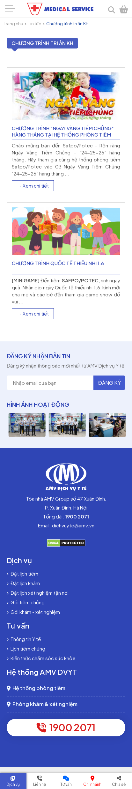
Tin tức (34, 23)
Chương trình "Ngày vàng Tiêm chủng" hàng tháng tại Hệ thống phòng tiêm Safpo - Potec (63, 134)
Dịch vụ (13, 784)
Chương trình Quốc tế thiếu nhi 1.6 (58, 263)
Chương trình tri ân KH (67, 23)
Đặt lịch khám (23, 583)
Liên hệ (39, 784)
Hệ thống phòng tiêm (36, 688)
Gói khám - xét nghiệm (33, 612)
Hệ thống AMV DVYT (42, 671)
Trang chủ (13, 23)
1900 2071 (66, 727)
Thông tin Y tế (24, 639)
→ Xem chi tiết (33, 185)
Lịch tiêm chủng (26, 648)
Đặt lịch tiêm (22, 573)
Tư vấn (66, 784)
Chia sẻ (119, 784)
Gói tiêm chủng (26, 602)
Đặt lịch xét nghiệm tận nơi (38, 593)
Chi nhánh (92, 784)
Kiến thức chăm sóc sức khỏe (41, 658)
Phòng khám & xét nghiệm (42, 704)
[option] (44, 425)
